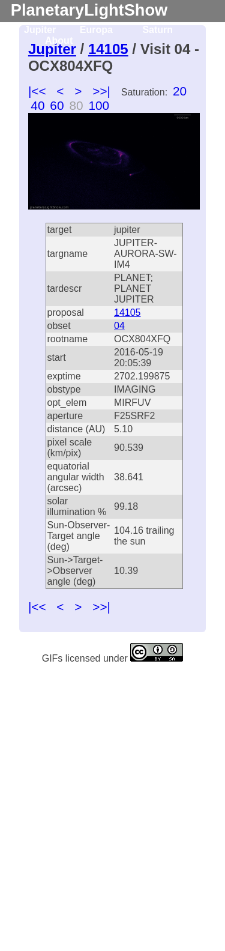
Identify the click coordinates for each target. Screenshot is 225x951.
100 (98, 105)
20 (180, 91)
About (59, 40)
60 (57, 105)
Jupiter (40, 30)
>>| (101, 91)
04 (119, 326)
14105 (127, 312)
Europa (96, 30)
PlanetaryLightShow (89, 10)
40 (37, 105)
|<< (37, 91)
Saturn (157, 30)
